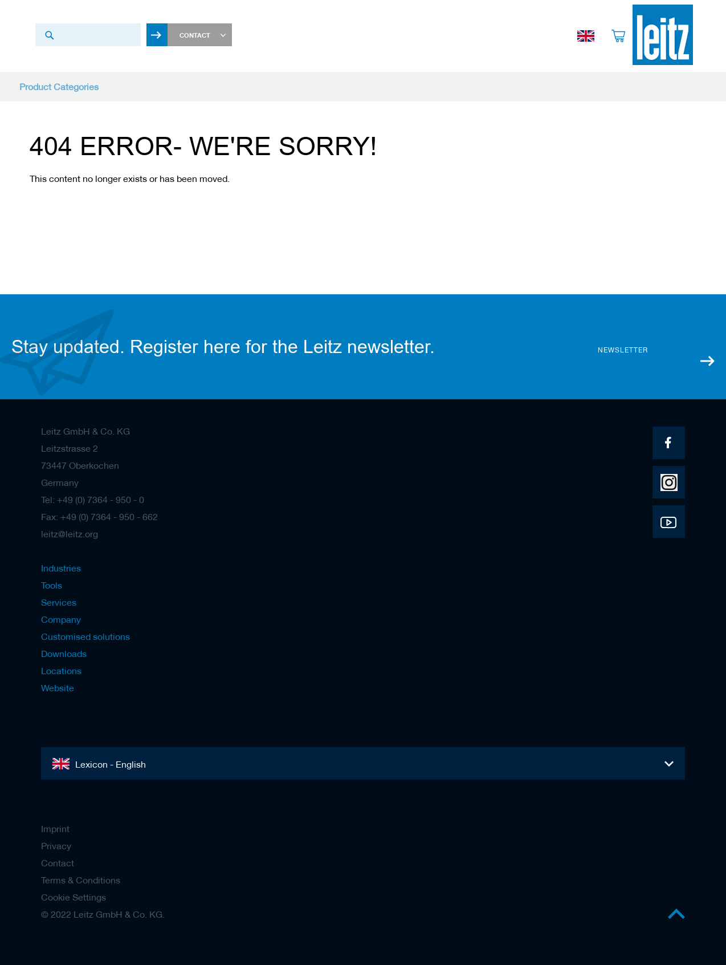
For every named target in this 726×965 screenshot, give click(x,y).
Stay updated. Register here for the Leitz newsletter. (223, 346)
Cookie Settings (73, 897)
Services (58, 602)
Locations (61, 671)
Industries (61, 568)
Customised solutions (85, 636)
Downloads (64, 653)
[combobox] (88, 34)
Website (57, 688)
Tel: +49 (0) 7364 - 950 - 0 (92, 499)
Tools (51, 585)
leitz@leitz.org (69, 534)
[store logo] (655, 35)
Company (61, 619)
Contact (57, 863)
